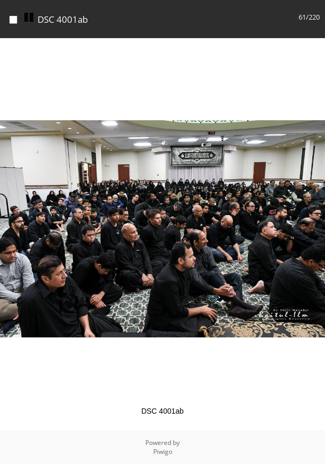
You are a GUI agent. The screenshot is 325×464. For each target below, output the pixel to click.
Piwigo (162, 451)
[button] (315, 47)
